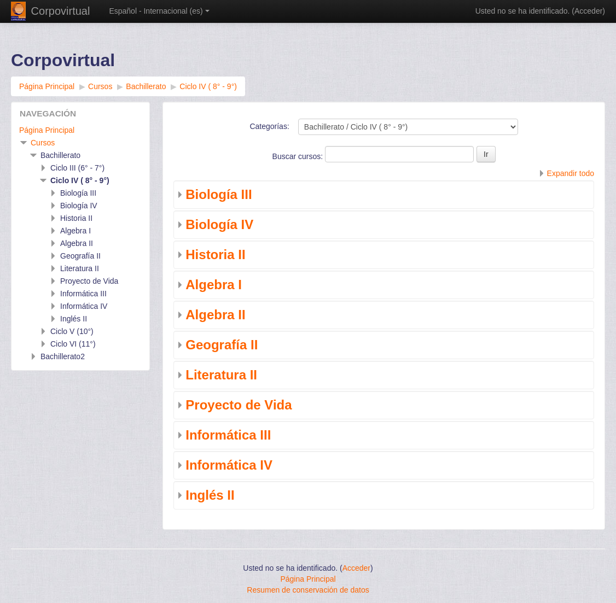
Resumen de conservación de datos (308, 590)
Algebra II (215, 314)
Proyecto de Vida (238, 404)
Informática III (228, 435)
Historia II (215, 254)
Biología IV (219, 224)
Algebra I (213, 284)
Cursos (43, 142)
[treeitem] (80, 130)
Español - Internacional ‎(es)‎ (159, 11)
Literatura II (221, 374)
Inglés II (209, 495)
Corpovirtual (60, 11)
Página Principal (46, 130)
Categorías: (269, 126)
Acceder (588, 11)
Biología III (218, 194)
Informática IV (228, 465)
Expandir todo (570, 173)
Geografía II (221, 344)
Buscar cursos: (298, 156)
